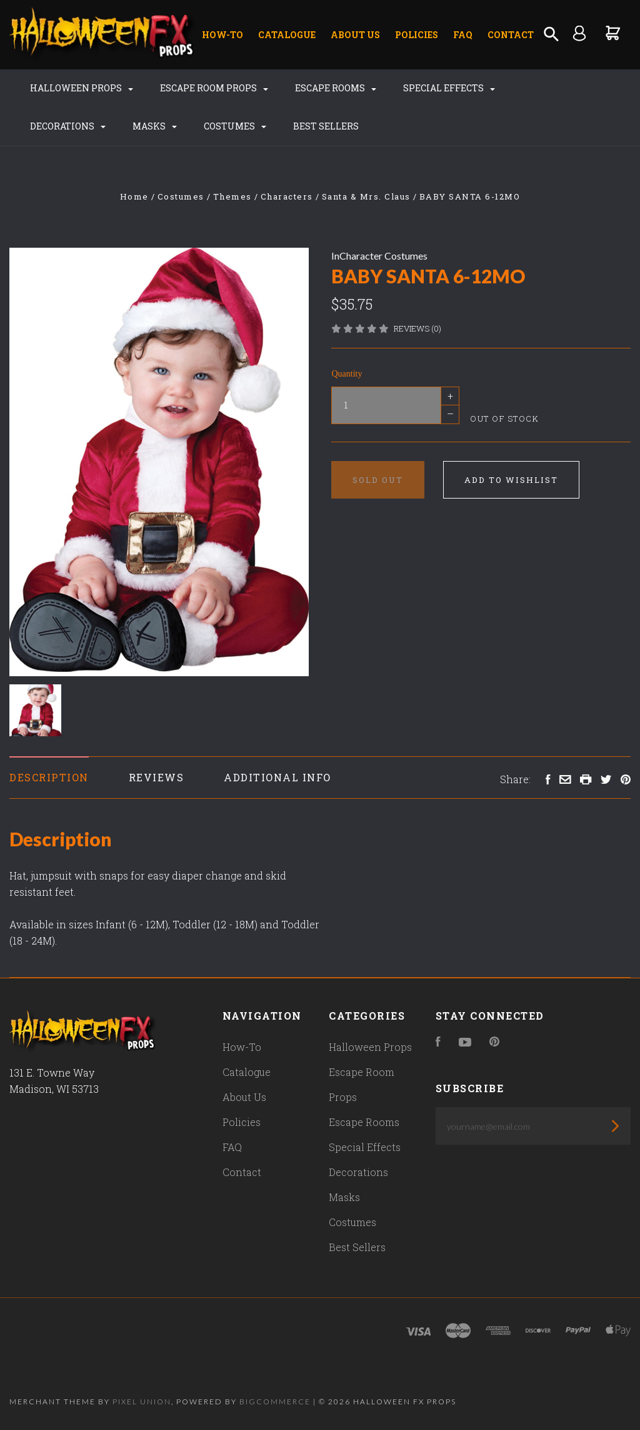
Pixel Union (141, 1401)
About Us (355, 35)
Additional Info (277, 777)
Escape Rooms (335, 88)
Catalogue (287, 35)
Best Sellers (326, 126)
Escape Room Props (214, 88)
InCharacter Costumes (379, 255)
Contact (511, 35)
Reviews (156, 777)
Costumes (235, 126)
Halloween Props (81, 88)
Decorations (68, 126)
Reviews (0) (417, 328)
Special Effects (449, 88)
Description (49, 777)
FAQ (462, 35)
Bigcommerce (275, 1401)
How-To (222, 35)
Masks (154, 126)
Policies (416, 35)
